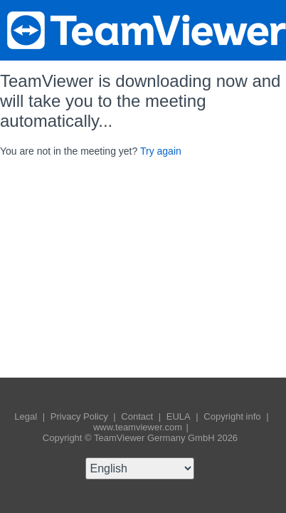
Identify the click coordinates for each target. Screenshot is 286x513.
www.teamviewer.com (139, 427)
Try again (160, 151)
